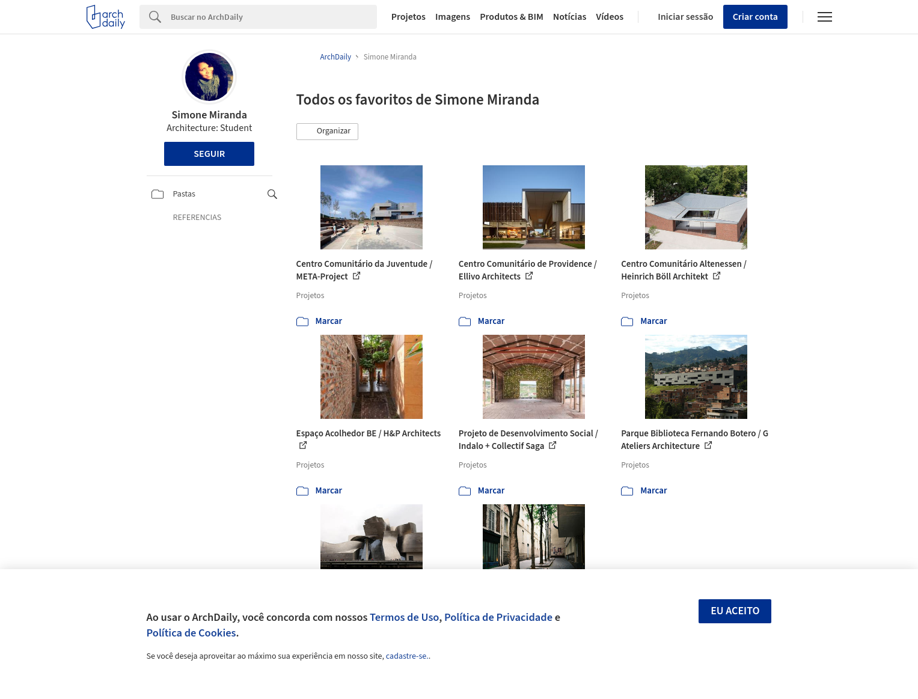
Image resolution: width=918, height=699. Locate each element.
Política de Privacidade (498, 617)
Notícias (570, 17)
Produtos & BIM (511, 17)
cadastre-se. (407, 656)
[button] (327, 131)
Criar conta (755, 16)
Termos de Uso (404, 617)
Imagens (452, 17)
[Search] (274, 17)
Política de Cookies (191, 633)
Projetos (408, 17)
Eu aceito (735, 610)
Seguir (209, 153)
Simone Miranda (209, 115)
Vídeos (609, 17)
